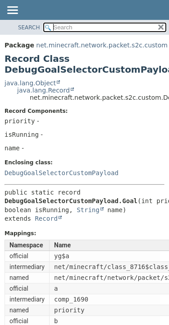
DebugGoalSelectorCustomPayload (62, 172)
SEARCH (29, 27)
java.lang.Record (43, 90)
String (88, 210)
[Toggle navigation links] (12, 11)
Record (46, 218)
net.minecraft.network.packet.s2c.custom (102, 45)
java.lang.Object (30, 83)
